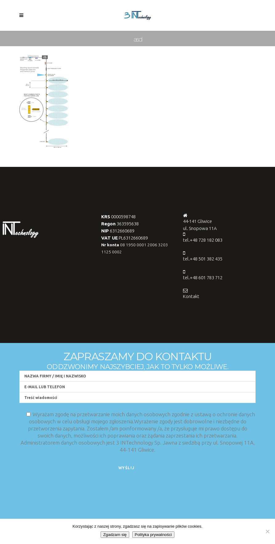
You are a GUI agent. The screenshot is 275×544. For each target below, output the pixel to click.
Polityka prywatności (153, 534)
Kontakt (191, 296)
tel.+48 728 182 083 (202, 240)
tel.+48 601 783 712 (202, 277)
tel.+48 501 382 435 (202, 258)
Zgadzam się (114, 534)
